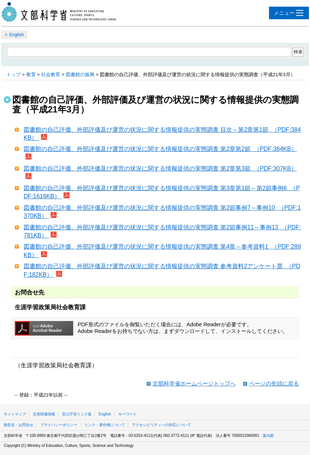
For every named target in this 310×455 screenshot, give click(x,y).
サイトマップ (15, 414)
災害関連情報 (44, 414)
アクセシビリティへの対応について (161, 425)
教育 (31, 74)
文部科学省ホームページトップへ (194, 383)
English (16, 34)
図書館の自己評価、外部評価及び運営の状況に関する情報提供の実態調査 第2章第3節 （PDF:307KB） (160, 168)
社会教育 (50, 74)
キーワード (127, 414)
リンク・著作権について (104, 425)
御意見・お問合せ (18, 425)
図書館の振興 (80, 74)
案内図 (268, 436)
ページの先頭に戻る (274, 383)
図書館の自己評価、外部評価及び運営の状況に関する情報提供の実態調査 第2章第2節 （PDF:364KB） (160, 149)
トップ (13, 74)
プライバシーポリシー (58, 425)
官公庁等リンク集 (77, 414)
